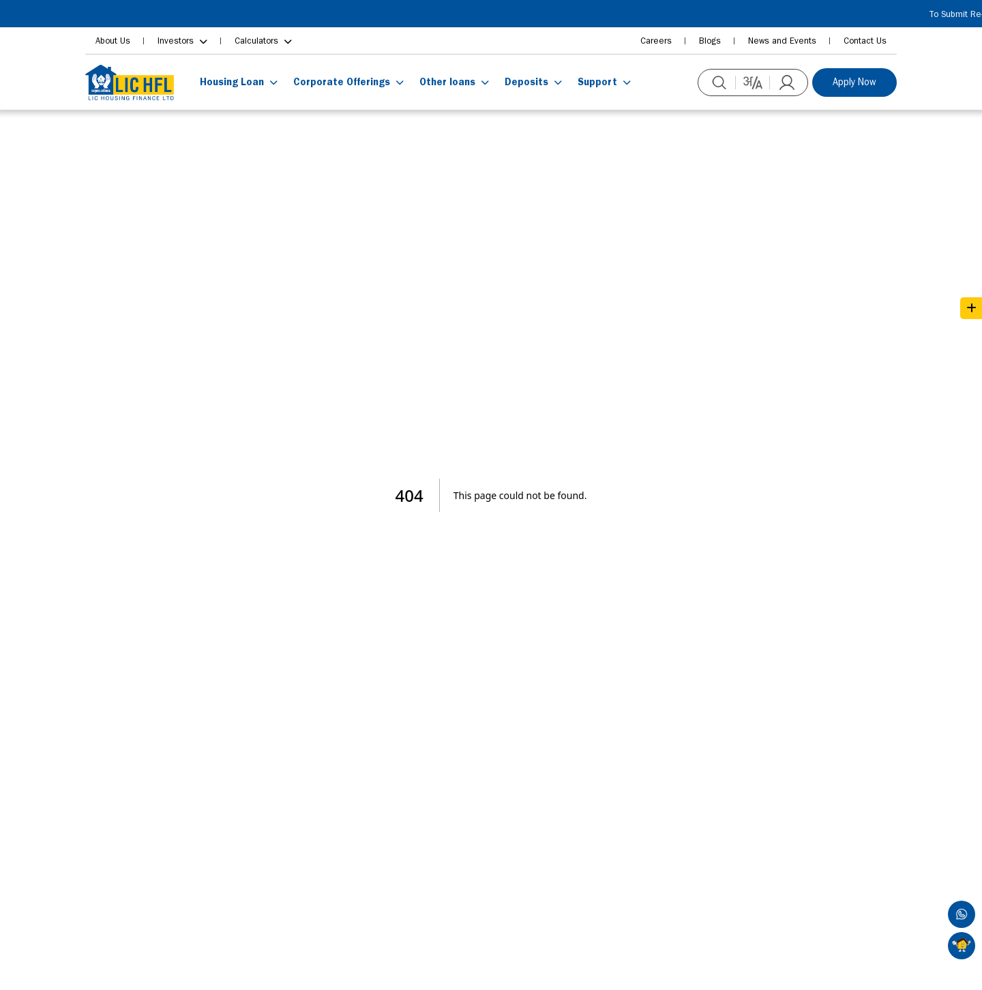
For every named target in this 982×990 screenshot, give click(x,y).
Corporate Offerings (341, 82)
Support (597, 82)
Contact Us (865, 40)
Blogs (710, 40)
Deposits (526, 82)
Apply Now (854, 82)
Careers (656, 40)
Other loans (447, 82)
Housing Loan (232, 82)
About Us (112, 40)
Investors (176, 40)
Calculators (256, 40)
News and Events (782, 40)
